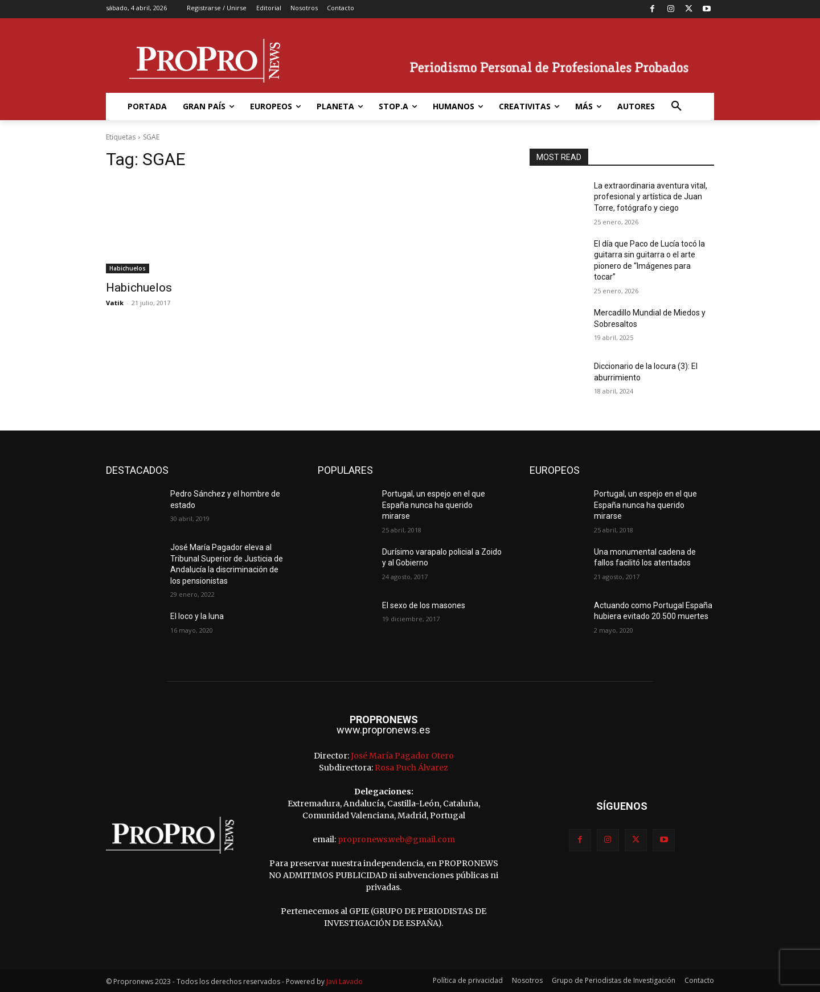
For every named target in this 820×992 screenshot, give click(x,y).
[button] (676, 106)
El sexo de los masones (423, 605)
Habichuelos (127, 268)
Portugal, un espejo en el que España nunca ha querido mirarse (433, 504)
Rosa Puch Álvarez (411, 768)
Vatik (115, 302)
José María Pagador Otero (402, 756)
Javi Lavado (344, 981)
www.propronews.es (383, 730)
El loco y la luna (197, 616)
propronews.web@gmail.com (396, 839)
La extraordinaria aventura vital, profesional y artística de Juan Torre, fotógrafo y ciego (650, 196)
